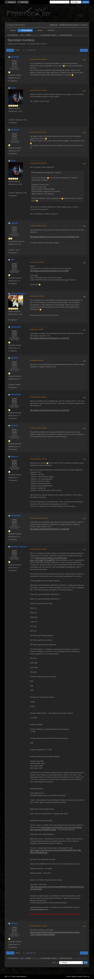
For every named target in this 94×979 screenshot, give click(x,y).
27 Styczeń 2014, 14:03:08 (38, 225)
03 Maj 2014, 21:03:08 (36, 329)
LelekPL (53, 35)
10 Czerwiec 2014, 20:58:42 (38, 397)
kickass (14, 425)
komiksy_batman (19, 547)
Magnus (14, 456)
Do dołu (10, 50)
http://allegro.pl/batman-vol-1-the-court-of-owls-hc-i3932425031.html (54, 237)
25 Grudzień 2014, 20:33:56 (38, 549)
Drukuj (84, 50)
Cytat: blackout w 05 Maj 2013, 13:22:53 (46, 172)
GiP (12, 260)
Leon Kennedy (45, 35)
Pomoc (68, 976)
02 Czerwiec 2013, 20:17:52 (38, 132)
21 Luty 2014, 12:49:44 (37, 262)
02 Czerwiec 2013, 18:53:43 (38, 90)
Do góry (10, 953)
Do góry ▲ (86, 976)
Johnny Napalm (18, 294)
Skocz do (55, 962)
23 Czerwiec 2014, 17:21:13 (38, 459)
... (25, 50)
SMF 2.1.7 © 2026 (10, 976)
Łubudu (14, 223)
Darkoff (14, 358)
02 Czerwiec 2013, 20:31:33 (38, 163)
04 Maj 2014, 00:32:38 (36, 360)
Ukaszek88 (16, 327)
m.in (36, 275)
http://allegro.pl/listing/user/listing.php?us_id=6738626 (49, 271)
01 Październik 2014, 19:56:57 (39, 518)
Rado (13, 88)
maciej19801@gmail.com (39, 909)
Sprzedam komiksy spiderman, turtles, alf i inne (46, 546)
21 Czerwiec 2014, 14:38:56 (38, 428)
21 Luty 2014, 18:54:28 (37, 296)
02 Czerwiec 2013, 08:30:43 (38, 59)
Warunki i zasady (77, 976)
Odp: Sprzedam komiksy (38, 57)
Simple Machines (21, 976)
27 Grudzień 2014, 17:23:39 (38, 926)
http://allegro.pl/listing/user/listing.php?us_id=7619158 (49, 338)
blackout (15, 57)
